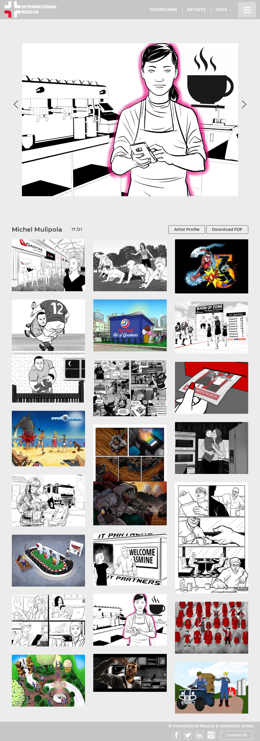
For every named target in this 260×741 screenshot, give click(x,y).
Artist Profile (186, 229)
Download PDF (227, 229)
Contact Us (236, 735)
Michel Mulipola (37, 229)
